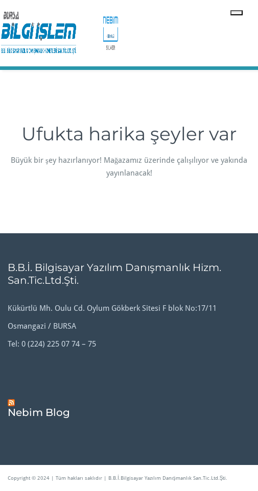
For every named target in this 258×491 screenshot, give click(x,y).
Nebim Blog (39, 412)
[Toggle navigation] (236, 12)
